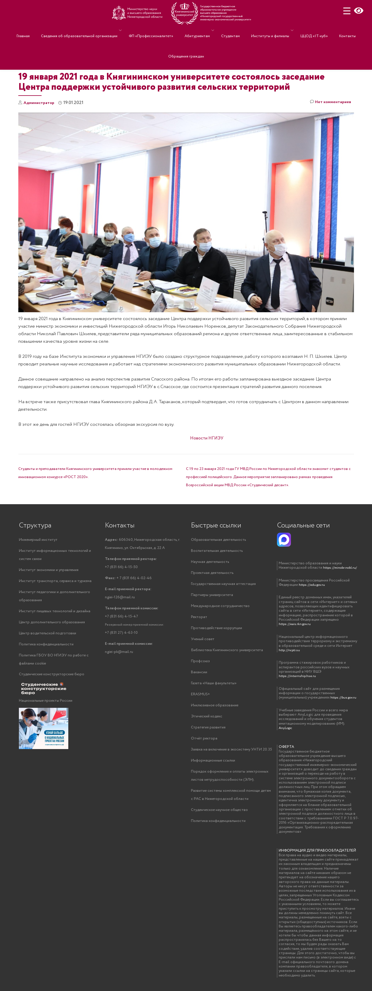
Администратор (41, 102)
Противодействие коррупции (216, 630)
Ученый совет (202, 641)
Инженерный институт (38, 540)
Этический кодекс (206, 721)
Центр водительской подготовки (47, 636)
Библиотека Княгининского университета (227, 653)
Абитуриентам (198, 30)
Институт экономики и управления (48, 571)
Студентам (229, 30)
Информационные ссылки (213, 766)
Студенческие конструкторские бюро (51, 678)
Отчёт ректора (204, 743)
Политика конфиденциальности (46, 647)
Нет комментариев (328, 103)
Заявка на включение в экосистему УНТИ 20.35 (231, 755)
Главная (39, 30)
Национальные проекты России (45, 704)
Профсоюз (200, 664)
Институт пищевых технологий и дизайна (54, 613)
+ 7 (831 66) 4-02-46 (128, 579)
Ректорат (199, 619)
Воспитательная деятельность (217, 551)
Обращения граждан (186, 39)
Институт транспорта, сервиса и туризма (55, 582)
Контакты (331, 30)
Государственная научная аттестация (223, 585)
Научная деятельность (210, 562)
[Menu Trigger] (346, 10)
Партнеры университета (212, 596)
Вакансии (199, 675)
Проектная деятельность (212, 574)
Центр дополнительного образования (52, 624)
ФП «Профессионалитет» (158, 30)
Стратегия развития (208, 732)
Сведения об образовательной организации (89, 30)
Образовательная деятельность (218, 540)
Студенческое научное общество (219, 817)
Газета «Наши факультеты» (214, 687)
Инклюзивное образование (214, 709)
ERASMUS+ (200, 698)
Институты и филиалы (263, 30)
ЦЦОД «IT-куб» (304, 30)
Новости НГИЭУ (206, 438)
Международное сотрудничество (220, 608)
